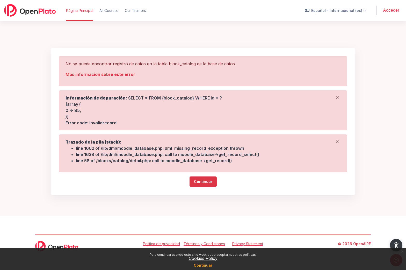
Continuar (203, 265)
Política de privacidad (161, 243)
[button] (335, 10)
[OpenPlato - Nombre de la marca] (30, 10)
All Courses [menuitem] (109, 10)
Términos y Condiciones (204, 243)
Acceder (391, 10)
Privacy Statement (247, 243)
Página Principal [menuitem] (79, 10)
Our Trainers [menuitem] (135, 10)
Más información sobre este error (100, 74)
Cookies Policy (203, 258)
